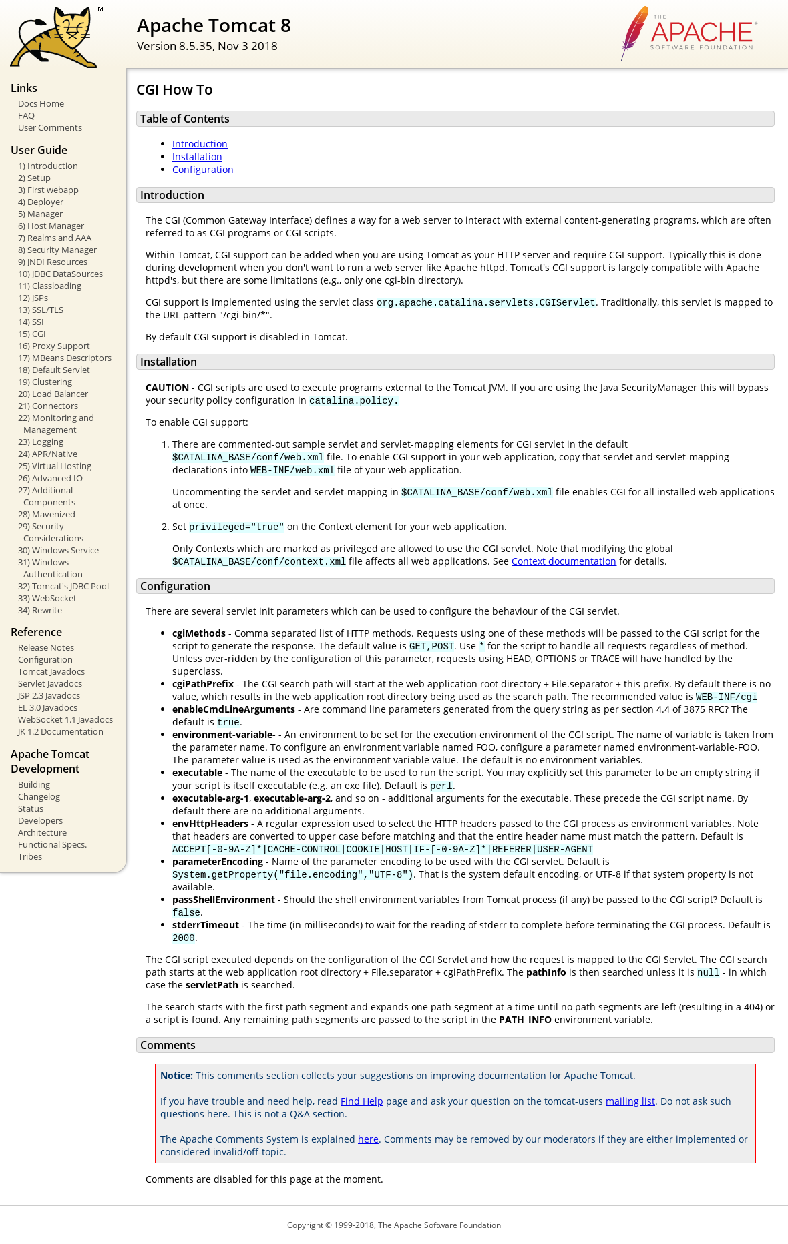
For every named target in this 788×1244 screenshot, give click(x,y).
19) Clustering (45, 382)
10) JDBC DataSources (60, 274)
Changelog (39, 796)
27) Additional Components (46, 496)
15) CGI (32, 334)
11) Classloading (49, 286)
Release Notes (46, 647)
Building (34, 784)
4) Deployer (40, 202)
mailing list (630, 1101)
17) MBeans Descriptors (65, 358)
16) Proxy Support (54, 346)
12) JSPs (33, 298)
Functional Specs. (52, 844)
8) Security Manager (57, 250)
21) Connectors (48, 406)
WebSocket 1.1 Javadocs (65, 719)
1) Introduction (48, 166)
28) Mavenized (46, 514)
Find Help (362, 1101)
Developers (40, 820)
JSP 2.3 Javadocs (49, 695)
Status (30, 808)
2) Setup (34, 178)
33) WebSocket (47, 598)
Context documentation (564, 561)
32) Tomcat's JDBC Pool (63, 586)
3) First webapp (48, 190)
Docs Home (41, 103)
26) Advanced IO (50, 478)
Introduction (200, 143)
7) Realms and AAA (54, 238)
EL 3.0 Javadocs (47, 707)
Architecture (42, 832)
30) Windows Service (58, 550)
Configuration (45, 659)
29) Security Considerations (50, 532)
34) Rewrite (40, 610)
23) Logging (40, 442)
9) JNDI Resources (52, 262)
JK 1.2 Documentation (61, 731)
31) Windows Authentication (50, 568)
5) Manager (40, 214)
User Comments (50, 127)
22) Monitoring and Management (56, 424)
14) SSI (31, 322)
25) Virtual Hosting (54, 466)
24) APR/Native (47, 454)
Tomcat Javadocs (51, 671)
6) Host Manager (51, 226)
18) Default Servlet (54, 370)
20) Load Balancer (53, 394)
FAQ (26, 115)
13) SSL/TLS (40, 310)
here (368, 1139)
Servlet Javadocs (50, 683)
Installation (197, 156)
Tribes (30, 856)
